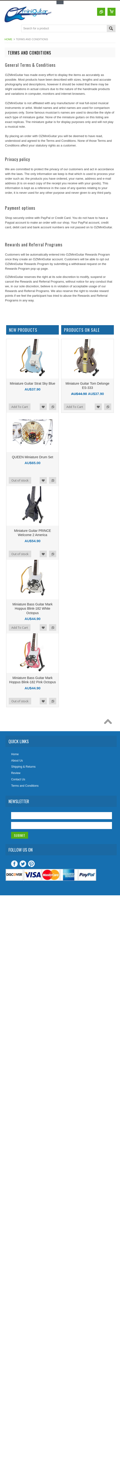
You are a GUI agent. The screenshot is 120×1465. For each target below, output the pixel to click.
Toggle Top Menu (60, 2)
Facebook (14, 864)
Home (8, 39)
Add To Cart (19, 407)
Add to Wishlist (43, 406)
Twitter (23, 864)
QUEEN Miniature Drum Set (32, 457)
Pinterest (31, 864)
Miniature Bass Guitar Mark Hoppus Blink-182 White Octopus (33, 608)
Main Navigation (8, 29)
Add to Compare (52, 406)
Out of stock (20, 480)
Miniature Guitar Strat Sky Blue (32, 383)
